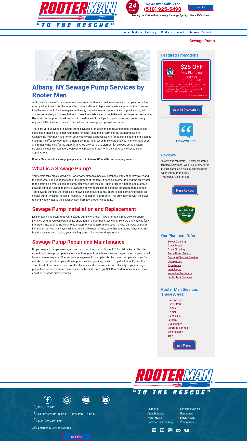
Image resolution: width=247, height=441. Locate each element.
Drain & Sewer (155, 402)
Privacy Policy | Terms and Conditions (123, 438)
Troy (170, 325)
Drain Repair (175, 235)
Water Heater (155, 407)
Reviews (194, 21)
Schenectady (175, 321)
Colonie (172, 297)
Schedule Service (190, 398)
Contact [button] (207, 21)
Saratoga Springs (178, 317)
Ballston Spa (175, 289)
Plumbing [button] (151, 21)
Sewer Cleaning (177, 231)
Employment (187, 407)
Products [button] (166, 21)
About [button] (181, 21)
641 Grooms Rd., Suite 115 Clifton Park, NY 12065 (67, 403)
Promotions (187, 411)
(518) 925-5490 (162, 9)
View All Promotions (186, 99)
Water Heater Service (180, 262)
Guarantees (187, 402)
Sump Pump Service (179, 242)
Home (126, 21)
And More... (184, 334)
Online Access (115, 435)
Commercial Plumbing (160, 411)
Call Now (201, 7)
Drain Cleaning (176, 239)
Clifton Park (175, 293)
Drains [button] (136, 21)
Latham (172, 309)
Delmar (172, 301)
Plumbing (153, 398)
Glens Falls (174, 305)
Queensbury (175, 313)
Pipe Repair (174, 254)
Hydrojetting (175, 250)
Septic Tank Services (180, 266)
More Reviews (185, 179)
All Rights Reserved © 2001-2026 (135, 435)
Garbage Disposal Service (183, 246)
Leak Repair (175, 258)
